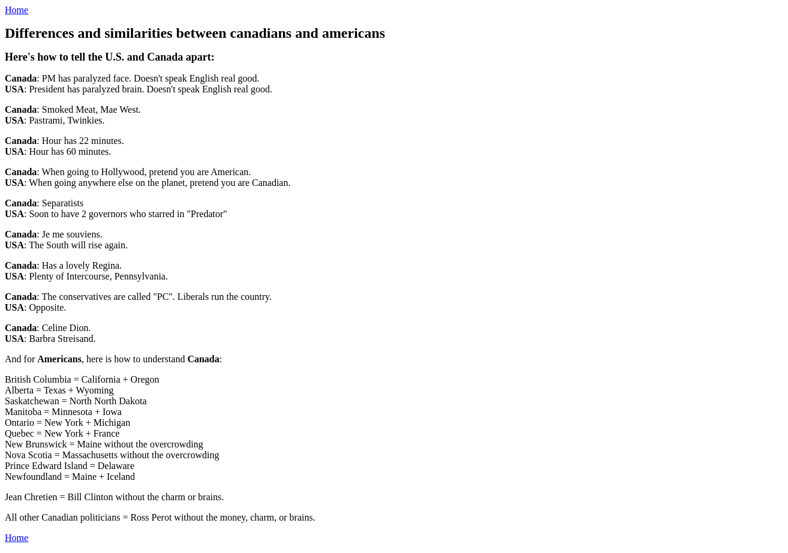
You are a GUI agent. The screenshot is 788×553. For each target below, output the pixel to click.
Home (16, 10)
